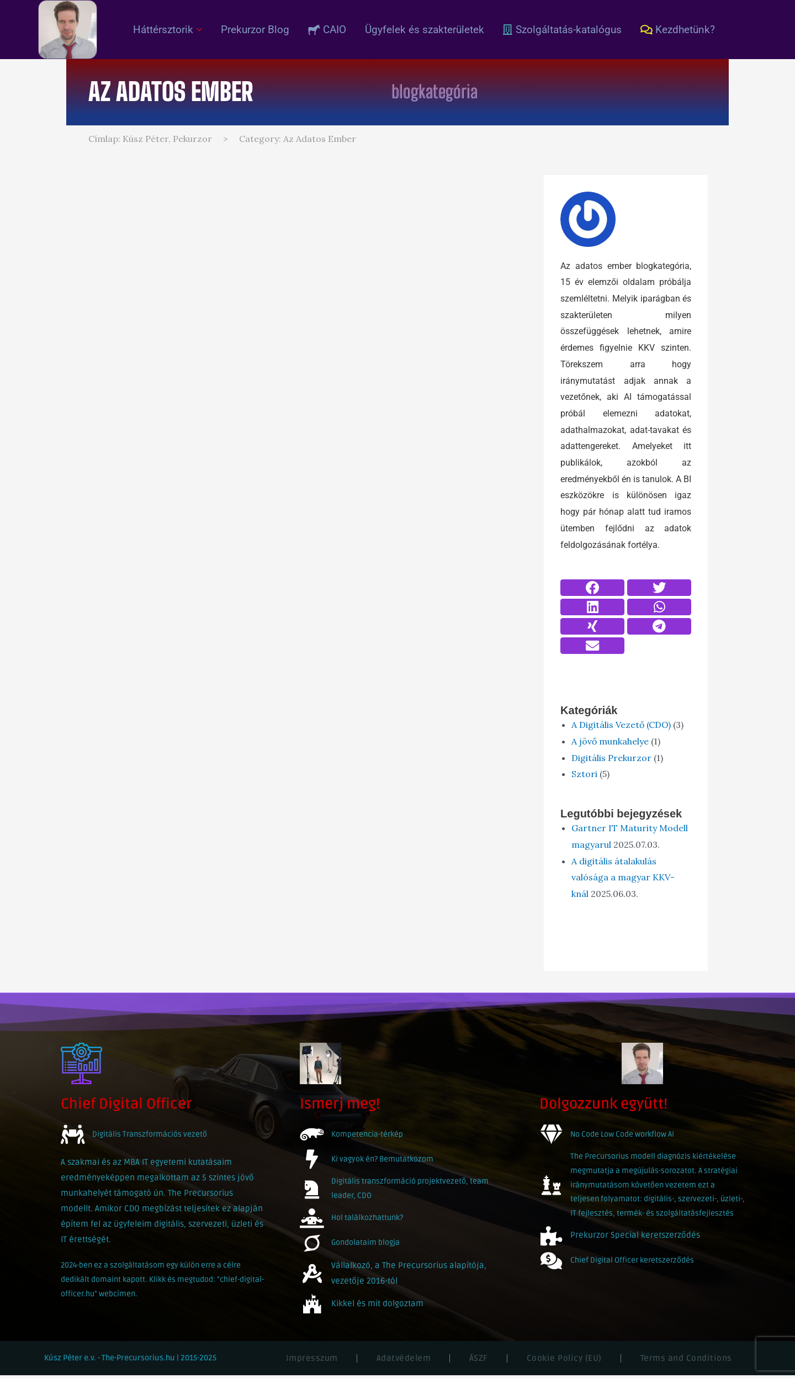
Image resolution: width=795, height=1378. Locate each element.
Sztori (584, 773)
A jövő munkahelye (610, 741)
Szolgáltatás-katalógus (562, 29)
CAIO (327, 29)
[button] (592, 587)
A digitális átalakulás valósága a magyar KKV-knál (623, 877)
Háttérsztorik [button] (167, 29)
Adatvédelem (404, 1361)
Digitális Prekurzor (611, 757)
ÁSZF (478, 1361)
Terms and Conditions (686, 1361)
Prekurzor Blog (255, 29)
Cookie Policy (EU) (564, 1361)
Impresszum (312, 1361)
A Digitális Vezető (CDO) (621, 724)
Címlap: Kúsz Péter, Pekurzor (150, 138)
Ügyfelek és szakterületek (424, 29)
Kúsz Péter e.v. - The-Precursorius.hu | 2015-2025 (130, 1360)
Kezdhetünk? (677, 29)
